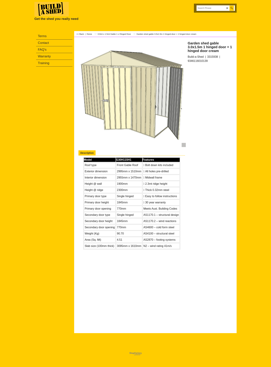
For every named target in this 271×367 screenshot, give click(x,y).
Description (87, 153)
